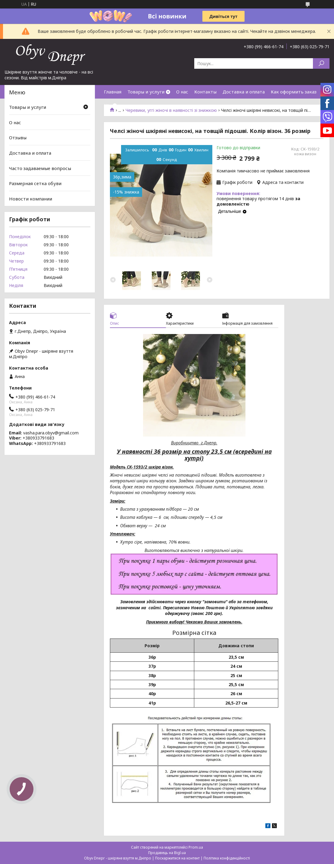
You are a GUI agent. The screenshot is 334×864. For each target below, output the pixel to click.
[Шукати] (321, 63)
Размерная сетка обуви (35, 183)
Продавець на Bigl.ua (167, 852)
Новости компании (30, 199)
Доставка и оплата (244, 92)
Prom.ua (196, 847)
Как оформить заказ (294, 92)
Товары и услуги (145, 92)
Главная (112, 92)
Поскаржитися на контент (177, 858)
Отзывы (18, 137)
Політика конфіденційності (227, 858)
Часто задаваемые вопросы (40, 168)
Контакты (205, 92)
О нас (182, 92)
